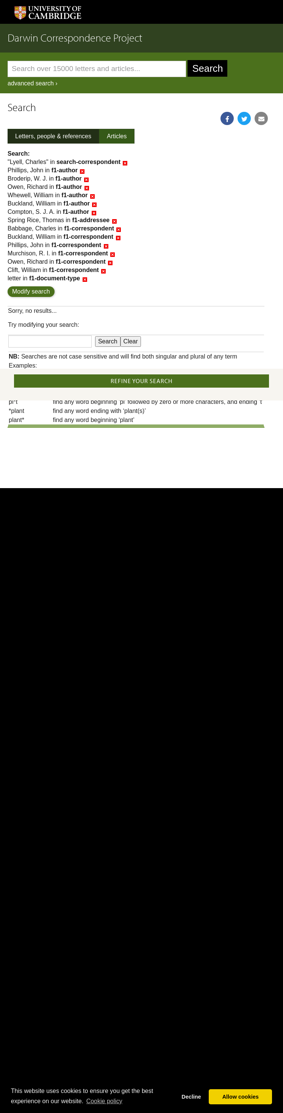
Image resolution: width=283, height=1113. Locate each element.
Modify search (31, 291)
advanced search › (33, 83)
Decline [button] (191, 1097)
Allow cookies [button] (240, 1097)
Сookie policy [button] (104, 1101)
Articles (117, 136)
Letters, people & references (53, 136)
